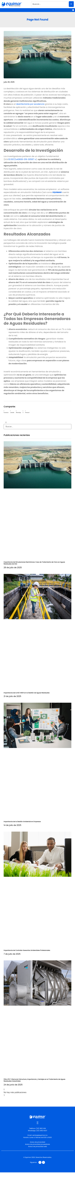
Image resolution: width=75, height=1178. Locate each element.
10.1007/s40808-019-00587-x (22, 159)
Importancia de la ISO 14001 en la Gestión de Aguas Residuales (27, 693)
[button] (73, 10)
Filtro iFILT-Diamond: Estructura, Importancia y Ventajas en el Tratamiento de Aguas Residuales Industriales (34, 1080)
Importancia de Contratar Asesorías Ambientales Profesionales (27, 950)
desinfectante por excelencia (30, 104)
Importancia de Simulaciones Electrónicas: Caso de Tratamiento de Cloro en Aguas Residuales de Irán (34, 563)
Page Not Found (37, 19)
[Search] (71, 4)
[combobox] (49, 4)
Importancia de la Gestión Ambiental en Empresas (22, 821)
